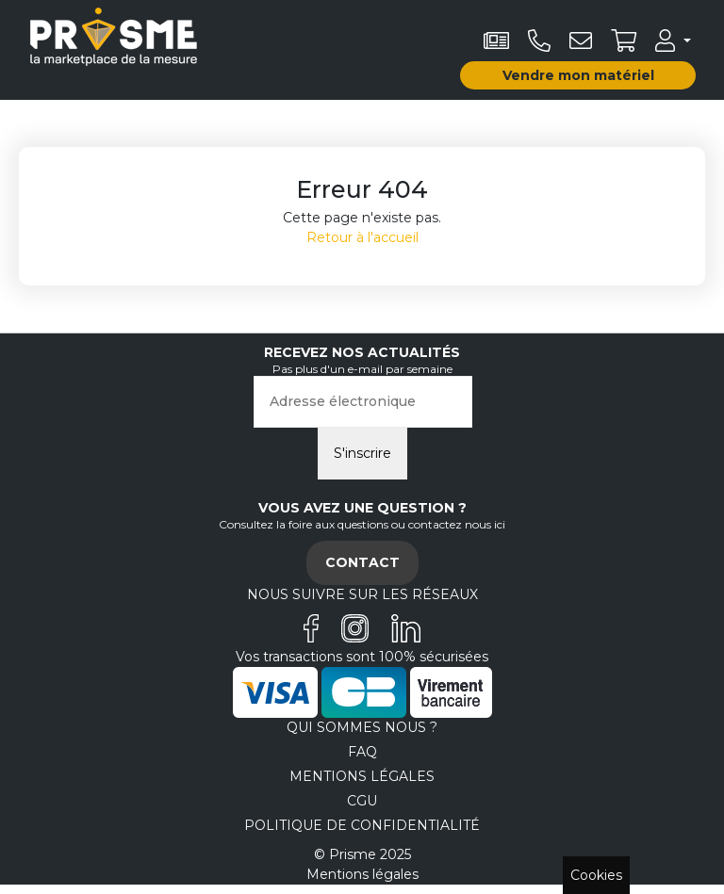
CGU (362, 800)
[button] (673, 40)
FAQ (362, 751)
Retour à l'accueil (362, 237)
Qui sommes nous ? (362, 727)
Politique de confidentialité (362, 825)
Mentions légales (362, 776)
